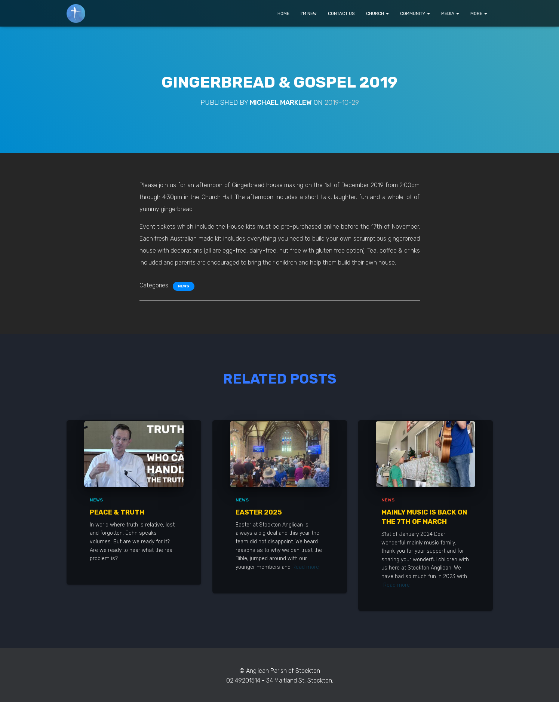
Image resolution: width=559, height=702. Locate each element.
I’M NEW (309, 13)
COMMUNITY (415, 13)
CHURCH (377, 13)
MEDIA (450, 13)
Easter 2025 (259, 512)
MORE (478, 13)
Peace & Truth (117, 512)
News (183, 286)
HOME (283, 13)
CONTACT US (341, 13)
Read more (305, 567)
